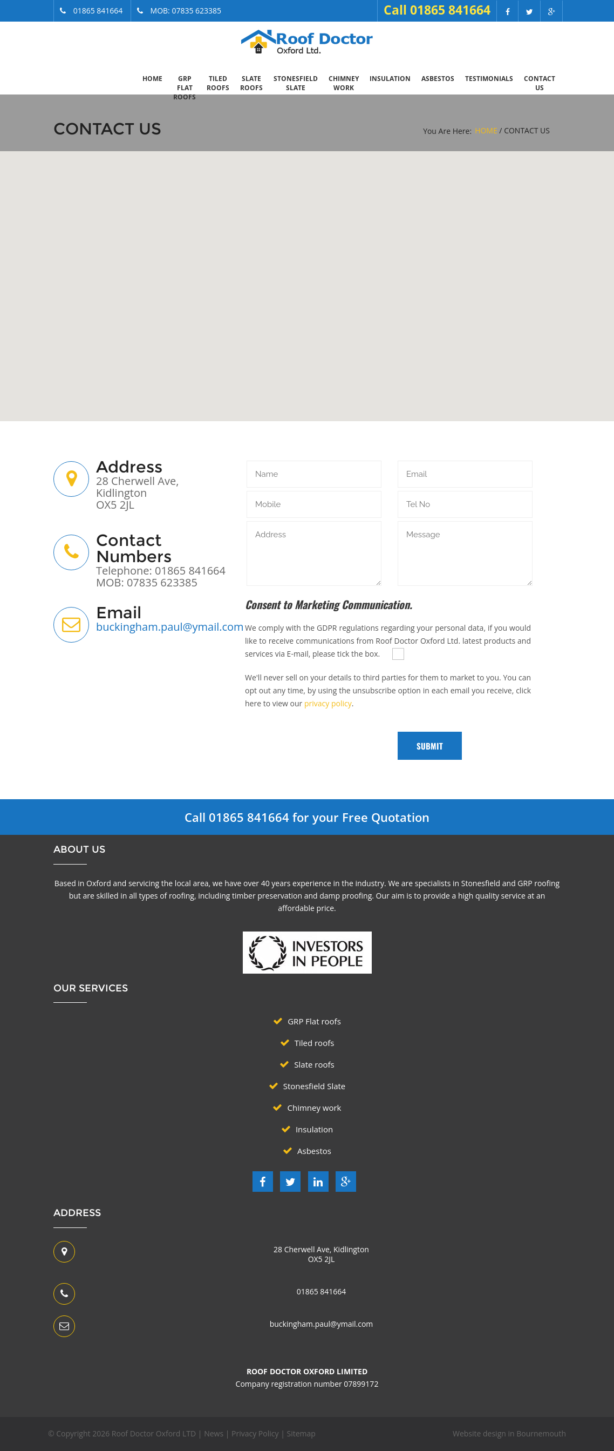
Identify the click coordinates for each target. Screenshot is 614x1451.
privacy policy (328, 703)
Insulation (390, 78)
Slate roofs (251, 83)
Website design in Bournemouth (509, 1433)
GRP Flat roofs (184, 88)
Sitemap (300, 1433)
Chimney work (344, 83)
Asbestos (437, 78)
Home (152, 78)
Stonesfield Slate (296, 83)
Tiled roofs (218, 83)
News (213, 1433)
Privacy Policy (254, 1433)
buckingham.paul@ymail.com (170, 626)
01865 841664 (321, 1291)
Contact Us (539, 83)
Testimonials (489, 78)
